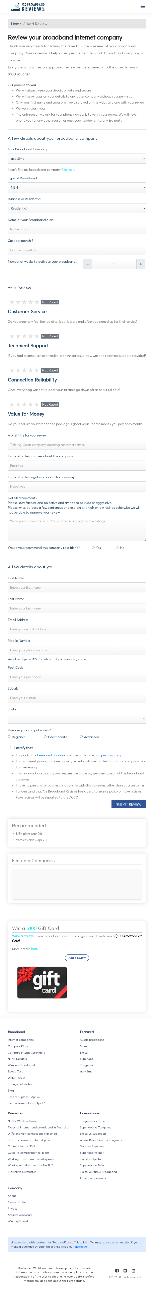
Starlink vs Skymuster (22, 1172)
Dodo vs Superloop (92, 1146)
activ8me (86, 1071)
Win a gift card (18, 1221)
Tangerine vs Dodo (92, 1121)
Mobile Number (19, 641)
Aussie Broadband (92, 1040)
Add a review (77, 958)
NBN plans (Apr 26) (29, 834)
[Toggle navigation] (142, 6)
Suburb (13, 688)
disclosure (81, 1246)
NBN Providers (17, 1059)
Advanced (91, 737)
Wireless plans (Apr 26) (31, 840)
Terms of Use (17, 1202)
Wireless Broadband (21, 1065)
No (122, 548)
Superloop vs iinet (92, 1153)
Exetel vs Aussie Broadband (98, 1172)
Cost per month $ (20, 241)
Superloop (87, 1059)
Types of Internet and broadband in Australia (38, 1127)
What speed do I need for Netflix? (30, 1165)
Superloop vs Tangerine (95, 1127)
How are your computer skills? (29, 730)
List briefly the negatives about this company (41, 477)
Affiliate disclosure (20, 1215)
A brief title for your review (27, 435)
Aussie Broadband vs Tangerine (101, 1140)
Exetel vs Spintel (90, 1159)
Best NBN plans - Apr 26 (24, 1097)
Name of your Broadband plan (30, 220)
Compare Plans (18, 1046)
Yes (98, 548)
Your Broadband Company (27, 149)
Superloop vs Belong (93, 1165)
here (34, 949)
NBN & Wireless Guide (22, 1121)
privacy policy (111, 755)
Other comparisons (93, 1178)
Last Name (16, 599)
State (12, 709)
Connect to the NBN (21, 1146)
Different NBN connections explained (32, 1133)
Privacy (12, 1208)
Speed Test (15, 1071)
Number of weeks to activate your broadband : (42, 261)
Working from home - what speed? (31, 1159)
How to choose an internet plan (29, 1140)
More (83, 1046)
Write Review (16, 1078)
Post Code (15, 667)
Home (16, 23)
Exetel (84, 1052)
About (12, 1196)
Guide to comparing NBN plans (28, 1153)
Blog (11, 1090)
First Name (16, 578)
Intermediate (57, 737)
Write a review (22, 936)
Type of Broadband (22, 178)
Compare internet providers (26, 1052)
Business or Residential (24, 199)
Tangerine (86, 1065)
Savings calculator (20, 1084)
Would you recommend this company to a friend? (44, 548)
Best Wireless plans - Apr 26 (26, 1103)
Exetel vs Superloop (93, 1133)
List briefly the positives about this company (40, 456)
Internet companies (21, 1040)
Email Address (18, 620)
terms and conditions (52, 755)
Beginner (18, 737)
